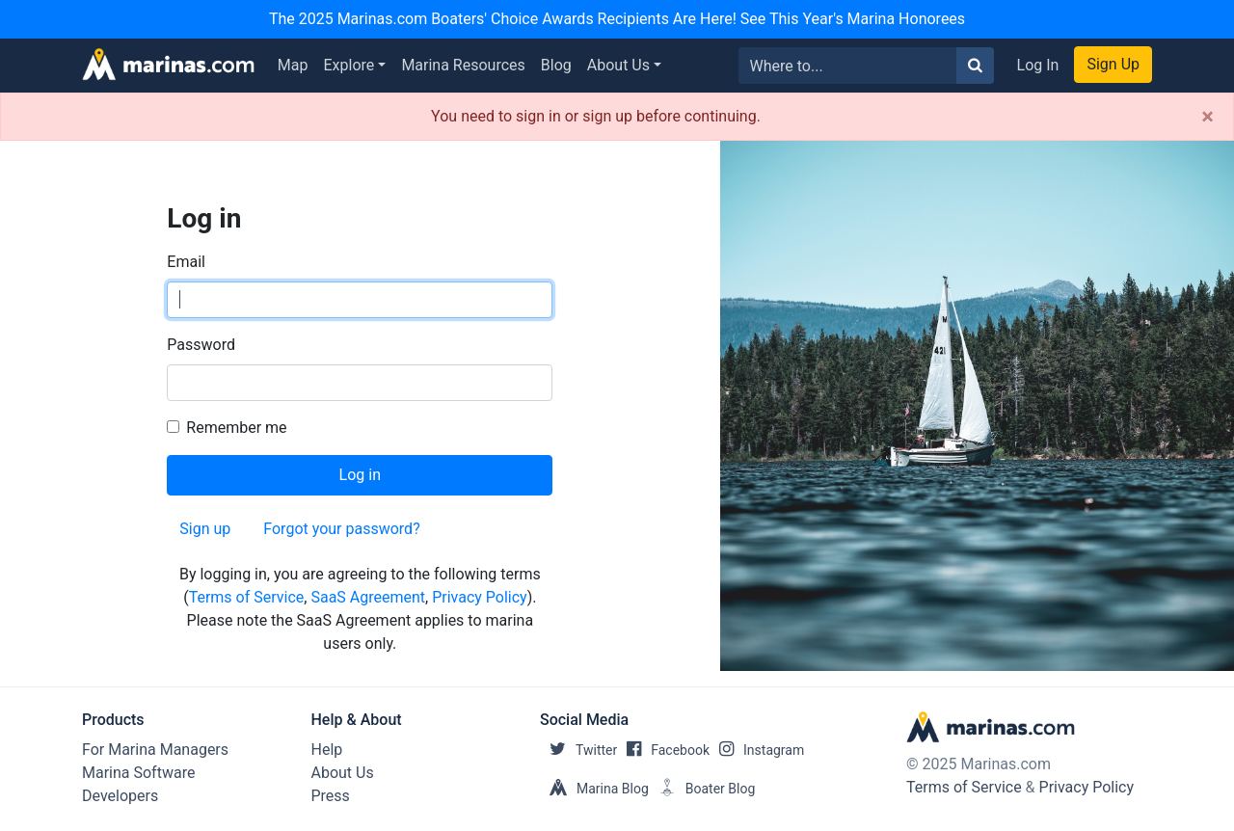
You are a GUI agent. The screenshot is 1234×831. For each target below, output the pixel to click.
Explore (349, 65)
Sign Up (1113, 64)
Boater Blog (702, 788)
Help (327, 749)
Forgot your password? (341, 529)
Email (186, 262)
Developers (120, 796)
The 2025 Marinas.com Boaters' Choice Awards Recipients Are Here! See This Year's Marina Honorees (617, 19)
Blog (556, 65)
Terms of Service (247, 597)
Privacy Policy (479, 597)
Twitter (578, 750)
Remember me (236, 427)
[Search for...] (847, 65)
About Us (618, 65)
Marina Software (138, 773)
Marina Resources (462, 65)
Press (330, 796)
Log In (1038, 65)
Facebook (663, 750)
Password (201, 344)
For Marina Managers (155, 749)
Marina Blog (594, 788)
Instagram (757, 750)
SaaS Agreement (367, 597)
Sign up (204, 529)
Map (293, 65)
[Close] (1207, 117)
